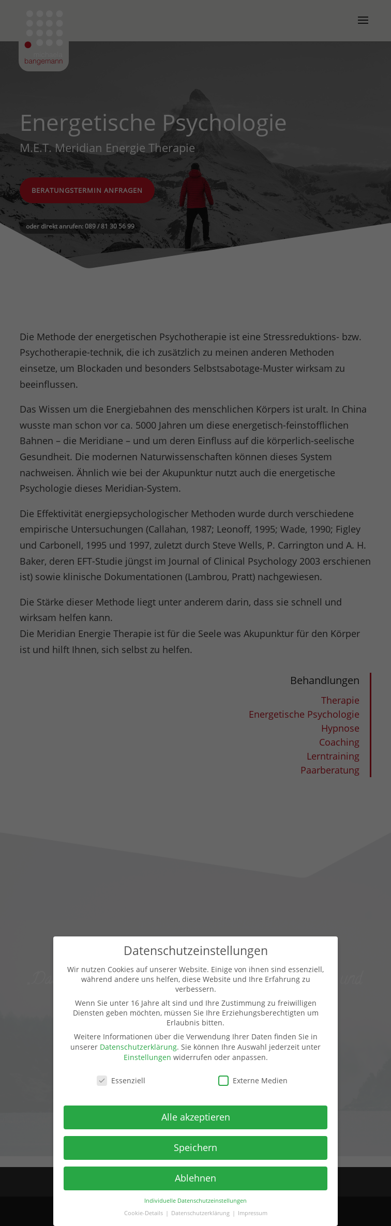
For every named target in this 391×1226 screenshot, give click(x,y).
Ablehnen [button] (195, 1178)
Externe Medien (253, 1080)
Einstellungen (147, 1057)
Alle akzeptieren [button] (195, 1117)
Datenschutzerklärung (138, 1047)
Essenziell (121, 1080)
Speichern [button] (195, 1147)
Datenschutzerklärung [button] (201, 1213)
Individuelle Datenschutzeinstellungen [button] (195, 1200)
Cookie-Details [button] (144, 1213)
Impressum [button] (252, 1213)
